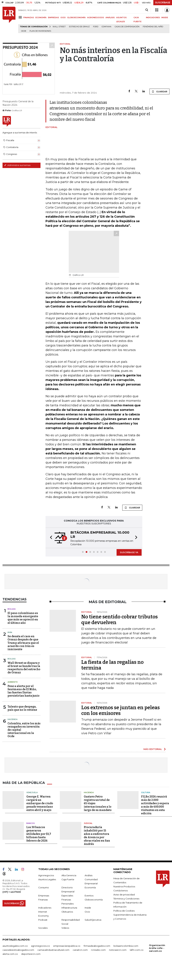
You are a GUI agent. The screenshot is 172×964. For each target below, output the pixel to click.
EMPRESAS (53, 17)
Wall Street (59, 27)
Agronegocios (46, 875)
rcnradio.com (98, 950)
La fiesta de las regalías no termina (112, 665)
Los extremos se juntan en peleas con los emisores (120, 710)
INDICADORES (153, 17)
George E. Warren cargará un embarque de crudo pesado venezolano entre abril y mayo (39, 803)
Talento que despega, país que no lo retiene (22, 708)
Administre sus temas (17, 165)
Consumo (43, 887)
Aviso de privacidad (124, 894)
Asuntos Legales (47, 879)
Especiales (67, 895)
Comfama (106, 27)
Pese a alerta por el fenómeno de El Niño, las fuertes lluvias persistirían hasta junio (23, 690)
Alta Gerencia (68, 875)
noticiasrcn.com (117, 950)
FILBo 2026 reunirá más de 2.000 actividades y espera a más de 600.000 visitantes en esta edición (155, 805)
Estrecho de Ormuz (79, 27)
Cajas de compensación (127, 27)
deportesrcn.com (30, 954)
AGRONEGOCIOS (95, 17)
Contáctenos (120, 890)
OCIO (63, 17)
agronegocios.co (40, 945)
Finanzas (43, 899)
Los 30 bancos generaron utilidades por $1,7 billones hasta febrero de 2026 (38, 834)
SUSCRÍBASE (162, 2)
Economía (90, 887)
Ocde (23, 31)
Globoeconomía (94, 899)
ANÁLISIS (110, 17)
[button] (50, 538)
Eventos (89, 895)
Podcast (42, 919)
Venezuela (32, 792)
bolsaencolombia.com (126, 945)
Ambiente (13, 682)
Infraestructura (69, 907)
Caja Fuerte (67, 879)
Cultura (145, 792)
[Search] (146, 10)
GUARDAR (159, 91)
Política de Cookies (124, 910)
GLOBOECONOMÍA (76, 17)
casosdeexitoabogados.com (18, 950)
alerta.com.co (10, 954)
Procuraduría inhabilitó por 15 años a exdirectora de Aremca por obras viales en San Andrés (97, 836)
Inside (88, 907)
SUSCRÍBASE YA (129, 552)
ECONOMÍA (41, 17)
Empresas (43, 895)
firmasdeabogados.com (97, 945)
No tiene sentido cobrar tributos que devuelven (119, 619)
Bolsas (12, 609)
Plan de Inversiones (40, 31)
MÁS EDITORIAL (152, 749)
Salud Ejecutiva (93, 919)
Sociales (43, 927)
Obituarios (67, 911)
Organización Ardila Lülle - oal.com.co (157, 948)
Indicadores (44, 907)
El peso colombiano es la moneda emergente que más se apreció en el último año (23, 617)
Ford (95, 27)
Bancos (30, 823)
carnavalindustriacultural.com (53, 950)
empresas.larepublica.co (66, 945)
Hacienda (12, 719)
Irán (10, 632)
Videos (65, 927)
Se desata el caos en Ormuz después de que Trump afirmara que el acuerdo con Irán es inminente (23, 643)
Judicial (88, 823)
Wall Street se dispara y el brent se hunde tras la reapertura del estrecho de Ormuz (24, 667)
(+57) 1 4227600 (12, 892)
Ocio (87, 911)
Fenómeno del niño (153, 27)
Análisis (88, 875)
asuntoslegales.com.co (15, 945)
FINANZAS (28, 17)
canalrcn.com (80, 950)
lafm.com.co (136, 950)
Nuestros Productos (124, 886)
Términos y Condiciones (126, 898)
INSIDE (164, 17)
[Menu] (20, 17)
